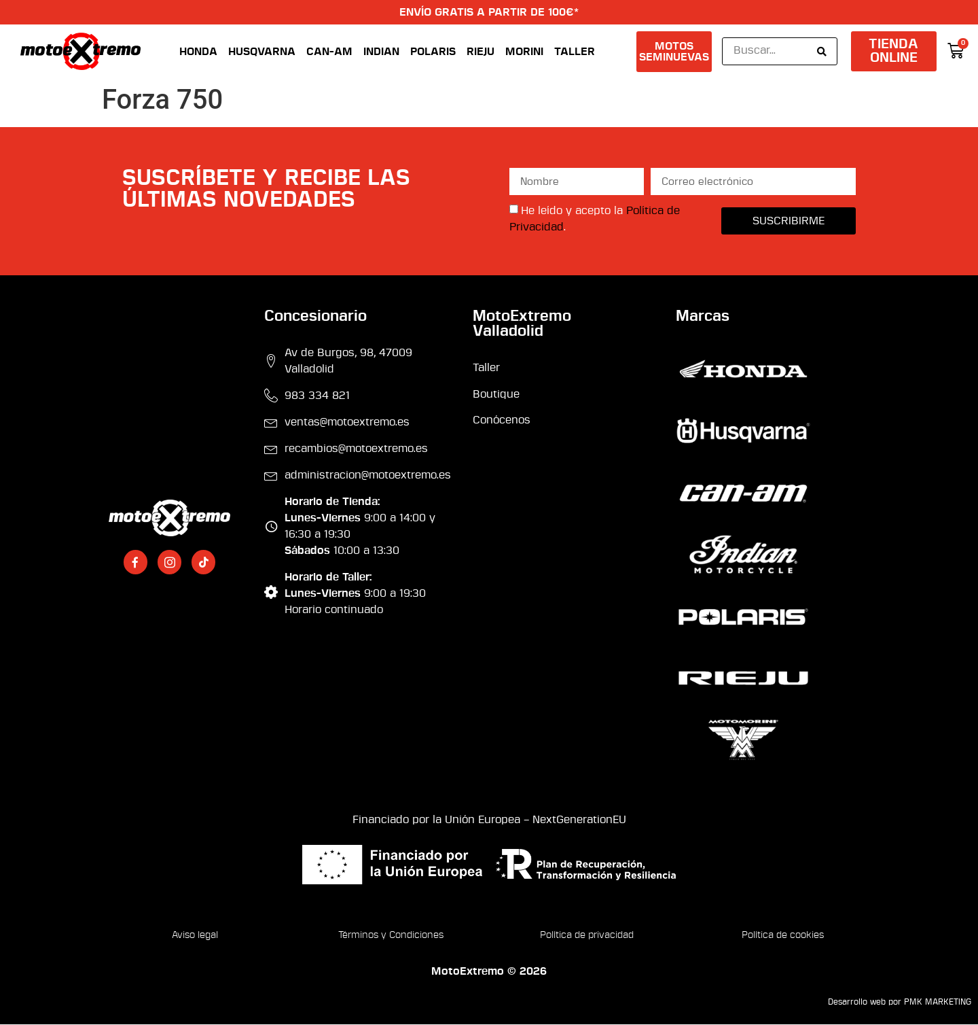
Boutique (496, 394)
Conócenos (501, 420)
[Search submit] (822, 51)
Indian (381, 51)
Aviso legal (195, 936)
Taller (574, 51)
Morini (524, 51)
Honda (198, 51)
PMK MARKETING (937, 1002)
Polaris (433, 51)
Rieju (480, 51)
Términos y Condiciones (390, 936)
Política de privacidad (587, 936)
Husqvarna (261, 51)
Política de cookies (783, 936)
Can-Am (329, 51)
